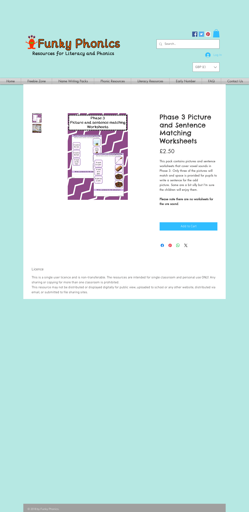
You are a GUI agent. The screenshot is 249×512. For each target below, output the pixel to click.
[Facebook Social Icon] (194, 34)
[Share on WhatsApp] (177, 245)
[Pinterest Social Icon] (208, 34)
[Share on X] (185, 245)
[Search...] (188, 44)
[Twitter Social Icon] (201, 34)
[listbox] (206, 67)
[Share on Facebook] (162, 245)
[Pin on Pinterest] (170, 245)
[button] (216, 33)
